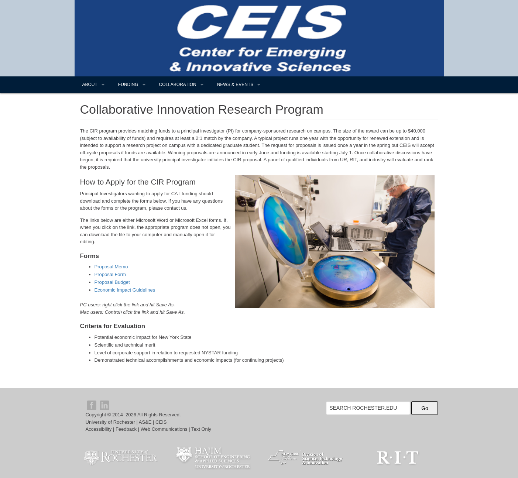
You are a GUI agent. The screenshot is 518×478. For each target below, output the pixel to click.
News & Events (235, 84)
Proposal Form (110, 274)
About (89, 84)
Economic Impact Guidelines (125, 290)
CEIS (161, 422)
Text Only (201, 429)
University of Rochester (110, 422)
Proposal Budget (112, 282)
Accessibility (99, 429)
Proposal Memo (111, 266)
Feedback (126, 429)
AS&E (145, 422)
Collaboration (177, 84)
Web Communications (164, 429)
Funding (128, 84)
